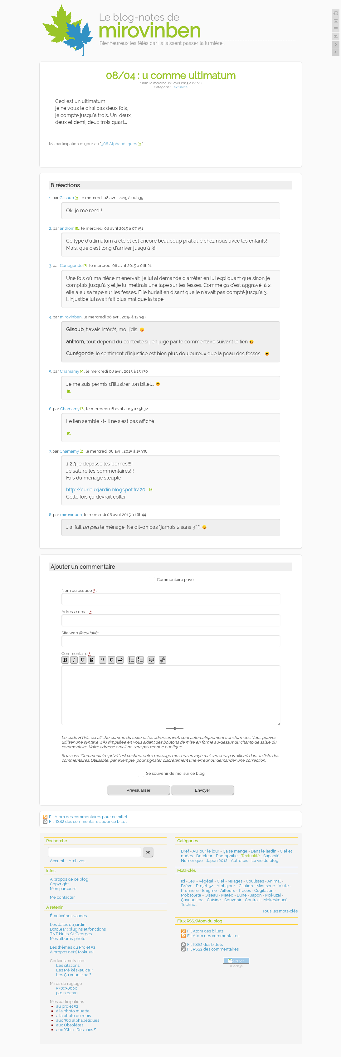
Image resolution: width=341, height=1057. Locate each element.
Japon (256, 895)
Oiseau (211, 895)
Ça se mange (235, 851)
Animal (274, 881)
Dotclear (204, 855)
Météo (227, 895)
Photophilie (227, 855)
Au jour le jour (205, 851)
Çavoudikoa (192, 899)
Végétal (206, 881)
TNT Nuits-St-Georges (71, 934)
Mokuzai (273, 895)
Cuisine (214, 899)
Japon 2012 (216, 860)
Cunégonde (71, 265)
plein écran (67, 993)
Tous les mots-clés (280, 911)
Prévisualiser (138, 790)
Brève (186, 885)
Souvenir (232, 899)
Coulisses (255, 881)
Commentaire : (77, 653)
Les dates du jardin (67, 924)
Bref (185, 851)
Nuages (235, 881)
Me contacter (62, 897)
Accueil (57, 860)
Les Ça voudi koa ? (73, 974)
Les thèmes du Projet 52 (72, 947)
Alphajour (226, 885)
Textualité (180, 87)
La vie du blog (264, 860)
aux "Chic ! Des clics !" (76, 1029)
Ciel (220, 881)
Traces (244, 890)
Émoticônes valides (68, 915)
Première (190, 890)
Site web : (80, 633)
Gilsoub (67, 197)
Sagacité (271, 855)
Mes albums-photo (67, 938)
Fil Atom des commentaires (213, 935)
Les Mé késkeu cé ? (74, 970)
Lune (242, 895)
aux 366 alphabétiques (77, 1020)
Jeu (191, 881)
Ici (183, 881)
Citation (246, 885)
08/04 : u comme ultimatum (171, 75)
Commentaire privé (175, 579)
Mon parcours (63, 888)
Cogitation (264, 890)
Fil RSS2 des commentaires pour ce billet (88, 821)
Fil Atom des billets (205, 931)
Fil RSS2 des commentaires (213, 949)
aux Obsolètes (69, 1025)
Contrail (252, 899)
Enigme (209, 890)
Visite (284, 885)
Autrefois (239, 860)
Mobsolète (191, 895)
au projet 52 (67, 1006)
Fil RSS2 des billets (205, 944)
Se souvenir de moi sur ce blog (175, 773)
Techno (188, 904)
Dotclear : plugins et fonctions (78, 929)
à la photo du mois (73, 1015)
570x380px (66, 988)
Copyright (59, 884)
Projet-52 (204, 885)
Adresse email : (77, 611)
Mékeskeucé (275, 899)
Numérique (192, 860)
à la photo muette (73, 1011)
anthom (67, 228)
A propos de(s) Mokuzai (72, 952)
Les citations (68, 965)
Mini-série (265, 885)
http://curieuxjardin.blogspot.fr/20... (107, 490)
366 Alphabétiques (119, 143)
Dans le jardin (263, 851)
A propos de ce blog (69, 879)
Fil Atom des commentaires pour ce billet (88, 816)
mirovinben (71, 317)
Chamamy (69, 371)
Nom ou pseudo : (79, 590)
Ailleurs (227, 890)
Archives (77, 860)
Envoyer (202, 790)
